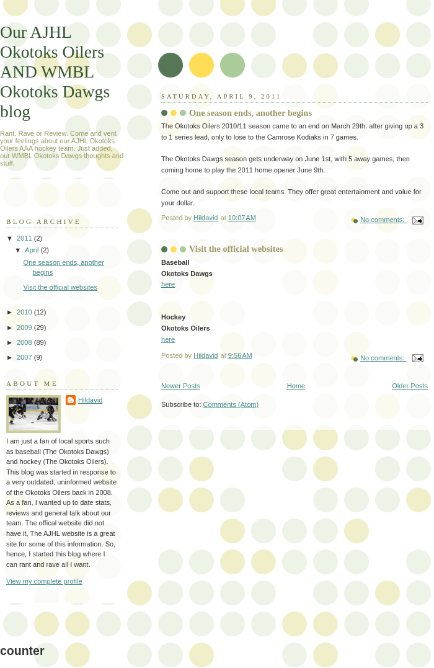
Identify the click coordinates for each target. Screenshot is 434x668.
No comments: (383, 219)
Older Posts (410, 386)
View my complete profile (44, 581)
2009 (25, 327)
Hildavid (90, 400)
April (32, 250)
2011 (25, 238)
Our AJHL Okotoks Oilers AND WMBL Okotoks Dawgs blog (55, 71)
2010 (25, 312)
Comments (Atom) (231, 404)
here (168, 284)
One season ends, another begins (250, 113)
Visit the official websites (236, 249)
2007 (25, 357)
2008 (25, 342)
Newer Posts (180, 386)
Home (296, 386)
